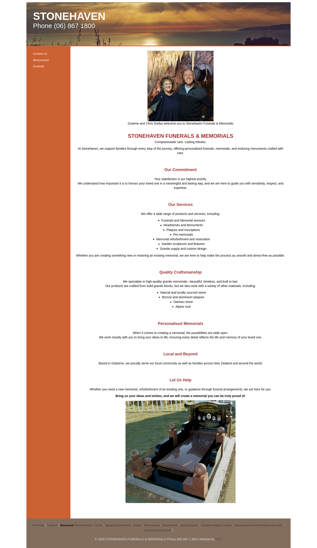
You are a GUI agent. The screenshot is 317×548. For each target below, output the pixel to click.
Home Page (38, 525)
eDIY (218, 539)
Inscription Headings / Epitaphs (216, 525)
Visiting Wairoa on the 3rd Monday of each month (258, 525)
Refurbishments (170, 525)
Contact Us (40, 53)
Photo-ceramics (151, 525)
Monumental (41, 60)
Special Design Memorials (118, 525)
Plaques (137, 525)
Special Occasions (189, 525)
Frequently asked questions (157, 530)
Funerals (38, 66)
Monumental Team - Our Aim (89, 525)
